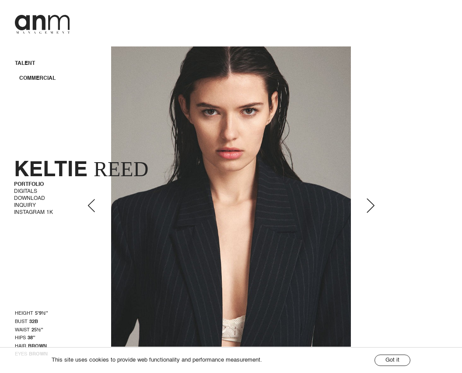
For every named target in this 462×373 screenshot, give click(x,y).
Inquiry (25, 205)
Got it (392, 360)
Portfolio (29, 184)
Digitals (25, 191)
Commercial (37, 78)
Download (29, 198)
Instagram (33, 212)
